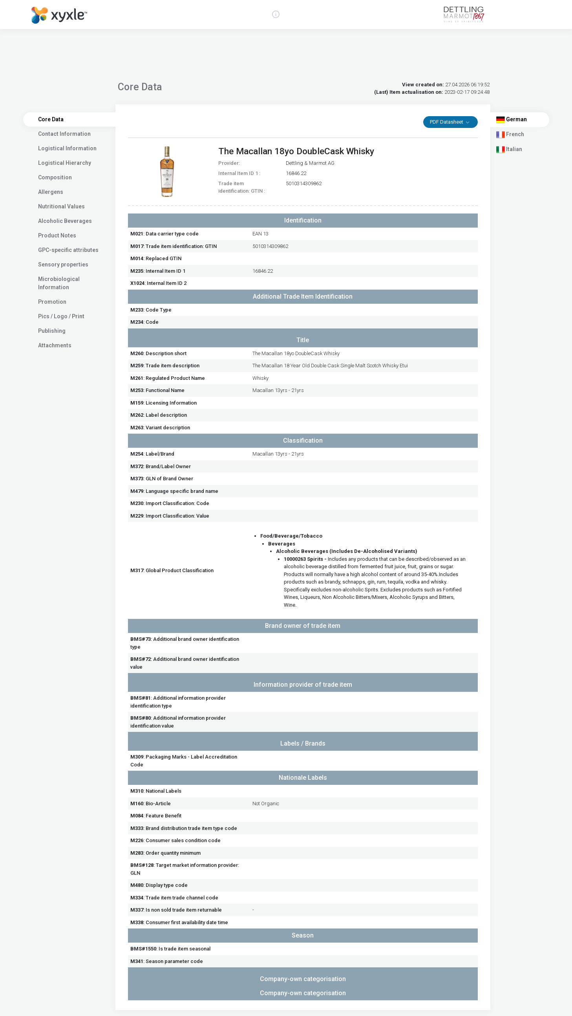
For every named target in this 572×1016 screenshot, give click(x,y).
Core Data (51, 119)
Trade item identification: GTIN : (241, 187)
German (511, 119)
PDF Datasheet (447, 122)
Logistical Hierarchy (64, 163)
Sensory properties (63, 264)
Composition (55, 177)
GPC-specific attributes (68, 250)
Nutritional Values (61, 206)
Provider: (229, 163)
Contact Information (64, 134)
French (510, 134)
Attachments (54, 345)
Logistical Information (67, 148)
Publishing (52, 331)
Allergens (50, 192)
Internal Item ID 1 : (239, 173)
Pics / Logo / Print (61, 316)
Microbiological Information (59, 283)
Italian (509, 149)
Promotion (52, 302)
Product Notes (57, 235)
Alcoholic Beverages (65, 221)
